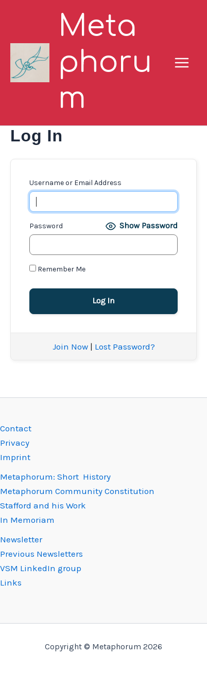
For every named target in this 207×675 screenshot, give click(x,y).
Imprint (15, 457)
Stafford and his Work (43, 505)
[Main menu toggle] (182, 63)
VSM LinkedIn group (40, 568)
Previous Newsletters (41, 554)
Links (11, 582)
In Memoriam (27, 520)
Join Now (70, 346)
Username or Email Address (75, 182)
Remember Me (57, 269)
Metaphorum (105, 62)
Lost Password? (125, 346)
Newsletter (21, 539)
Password (46, 226)
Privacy (14, 442)
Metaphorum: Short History (55, 476)
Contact (15, 428)
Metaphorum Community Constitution (77, 491)
